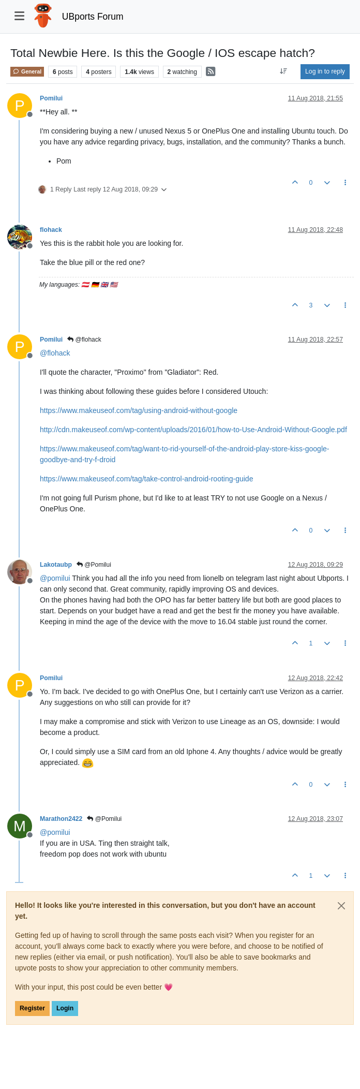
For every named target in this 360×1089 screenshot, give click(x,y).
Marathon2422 (61, 818)
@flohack (84, 339)
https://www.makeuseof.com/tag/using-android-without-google (138, 410)
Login (64, 1008)
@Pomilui (94, 564)
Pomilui (51, 98)
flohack (51, 229)
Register (32, 1008)
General (27, 71)
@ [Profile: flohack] (55, 353)
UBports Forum (93, 16)
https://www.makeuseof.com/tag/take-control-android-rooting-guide (146, 479)
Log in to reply (325, 71)
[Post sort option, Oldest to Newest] (283, 71)
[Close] (341, 906)
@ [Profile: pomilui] (55, 578)
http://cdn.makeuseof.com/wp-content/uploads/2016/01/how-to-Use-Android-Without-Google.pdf (193, 429)
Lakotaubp (56, 564)
